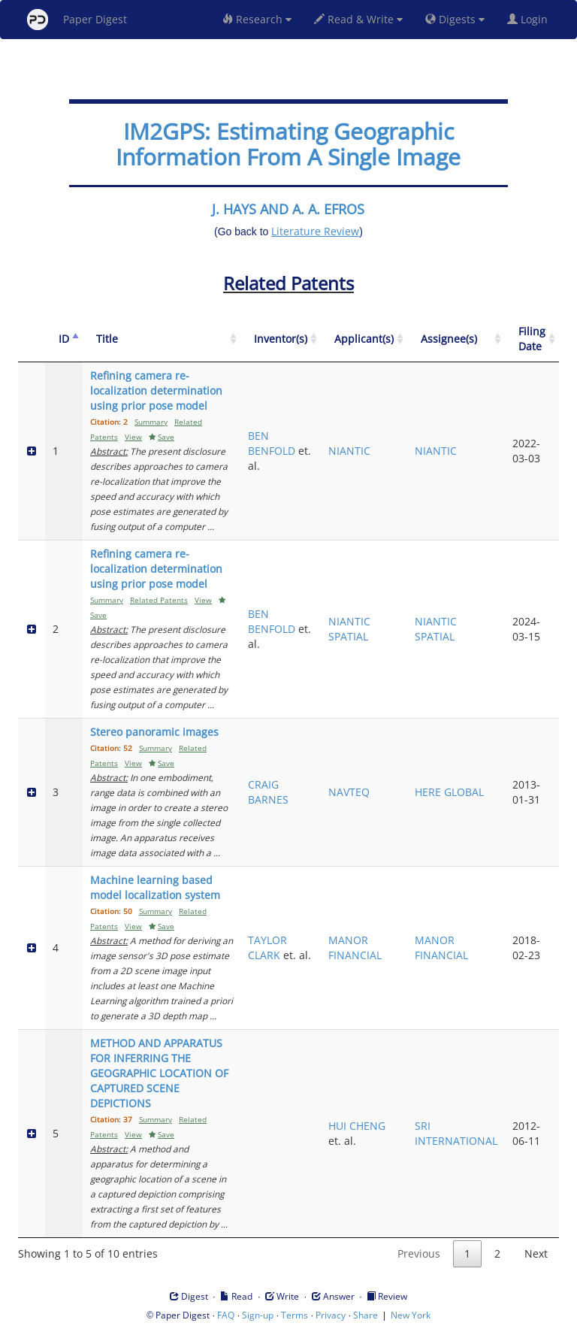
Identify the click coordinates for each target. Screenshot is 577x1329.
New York (410, 1315)
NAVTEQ (349, 792)
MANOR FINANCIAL (355, 947)
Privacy (331, 1315)
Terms (294, 1315)
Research (257, 19)
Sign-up (257, 1315)
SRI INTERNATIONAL (456, 1133)
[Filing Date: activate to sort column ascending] (532, 339)
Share (365, 1315)
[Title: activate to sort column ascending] (161, 339)
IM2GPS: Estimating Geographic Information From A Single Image (288, 144)
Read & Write (358, 19)
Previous (418, 1253)
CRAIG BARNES (268, 792)
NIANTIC (349, 451)
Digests (455, 19)
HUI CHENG (356, 1126)
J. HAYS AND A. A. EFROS (288, 209)
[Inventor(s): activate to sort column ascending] (280, 339)
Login (530, 19)
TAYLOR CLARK (267, 947)
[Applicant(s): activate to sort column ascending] (364, 339)
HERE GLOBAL (449, 792)
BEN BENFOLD (271, 443)
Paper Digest (77, 19)
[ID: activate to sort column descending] (64, 339)
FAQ (225, 1315)
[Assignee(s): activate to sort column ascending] (456, 339)
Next (536, 1253)
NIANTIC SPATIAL (349, 628)
